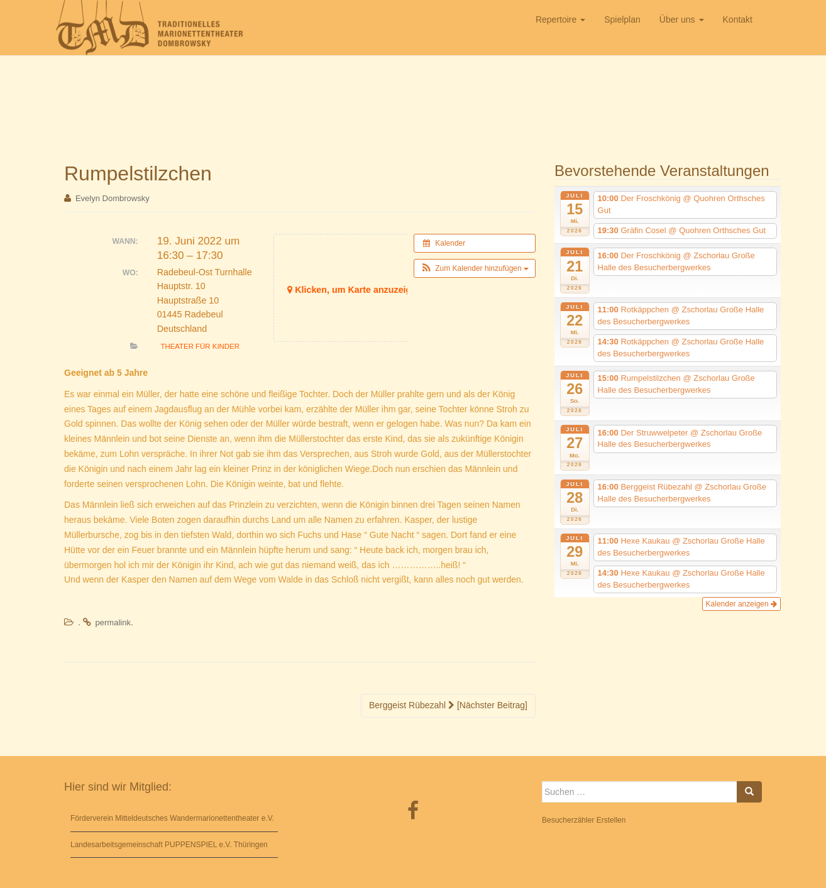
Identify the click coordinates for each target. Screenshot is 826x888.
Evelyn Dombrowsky (112, 198)
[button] (474, 268)
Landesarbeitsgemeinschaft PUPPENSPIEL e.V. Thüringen (169, 844)
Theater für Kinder (200, 346)
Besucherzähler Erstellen (583, 820)
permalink (113, 622)
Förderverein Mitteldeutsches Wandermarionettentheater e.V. (172, 818)
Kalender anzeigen (741, 604)
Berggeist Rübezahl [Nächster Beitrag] (448, 705)
